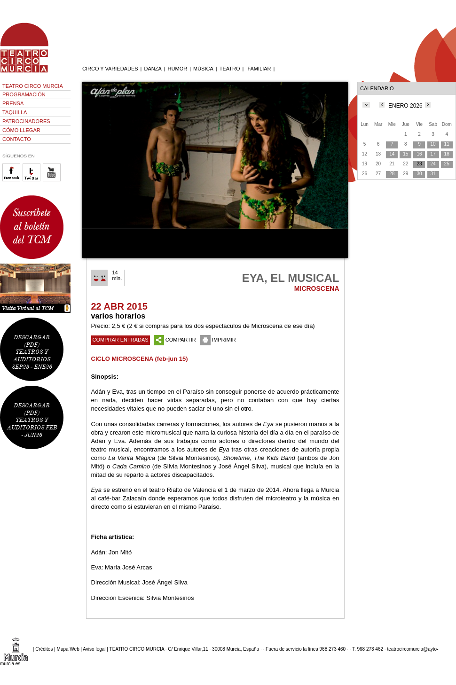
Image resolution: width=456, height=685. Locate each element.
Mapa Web (68, 649)
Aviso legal (94, 649)
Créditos (44, 649)
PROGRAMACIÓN (24, 94)
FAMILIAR (259, 68)
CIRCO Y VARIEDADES (110, 68)
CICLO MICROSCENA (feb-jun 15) (139, 358)
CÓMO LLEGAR (21, 130)
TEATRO (230, 68)
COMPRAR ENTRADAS (121, 339)
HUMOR (178, 68)
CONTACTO (16, 139)
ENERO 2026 (405, 105)
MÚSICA (203, 68)
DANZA (152, 68)
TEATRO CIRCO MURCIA (32, 86)
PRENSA (13, 103)
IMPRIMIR (218, 339)
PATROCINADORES (26, 121)
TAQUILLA (14, 112)
